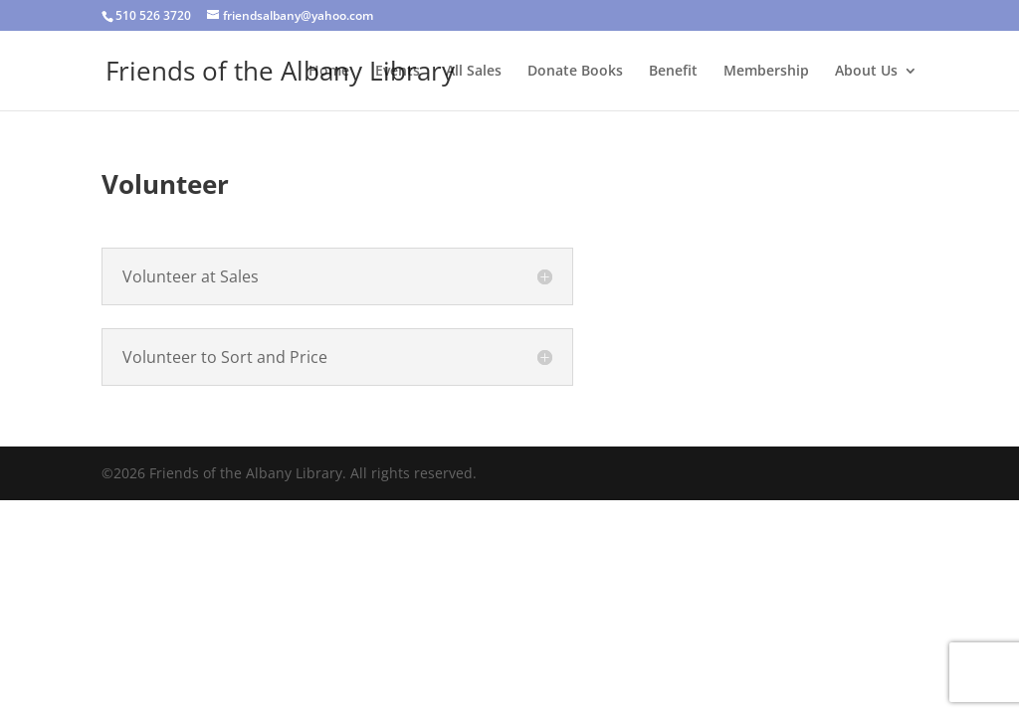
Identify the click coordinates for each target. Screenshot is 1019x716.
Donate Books (575, 72)
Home (328, 72)
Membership (766, 72)
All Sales (474, 72)
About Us (866, 72)
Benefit (673, 72)
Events (397, 72)
